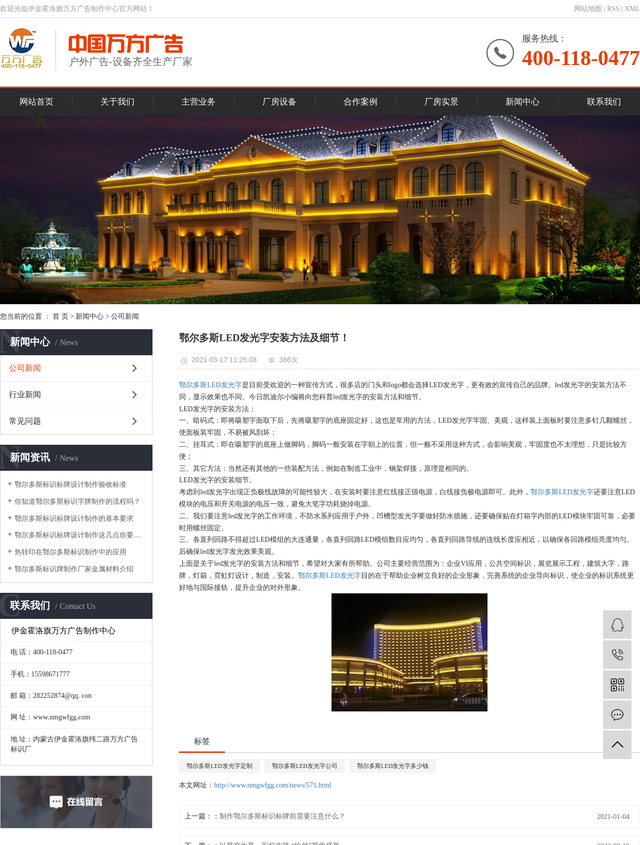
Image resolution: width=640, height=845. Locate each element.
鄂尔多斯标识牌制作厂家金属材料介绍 (74, 569)
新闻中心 (523, 102)
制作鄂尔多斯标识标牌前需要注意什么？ (283, 816)
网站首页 (37, 102)
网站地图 (588, 9)
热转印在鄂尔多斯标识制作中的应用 (70, 552)
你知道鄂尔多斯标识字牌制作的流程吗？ (77, 501)
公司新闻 (125, 316)
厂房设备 (279, 102)
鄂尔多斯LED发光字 (210, 385)
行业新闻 (25, 394)
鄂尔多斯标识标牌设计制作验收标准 (70, 484)
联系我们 (604, 102)
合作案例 (361, 102)
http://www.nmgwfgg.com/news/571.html (272, 785)
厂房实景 (441, 102)
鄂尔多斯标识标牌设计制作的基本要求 (74, 518)
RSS (613, 9)
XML (632, 9)
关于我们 (117, 102)
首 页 (60, 316)
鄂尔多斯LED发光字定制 (219, 765)
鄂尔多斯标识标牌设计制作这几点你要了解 (79, 535)
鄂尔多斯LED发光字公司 (305, 765)
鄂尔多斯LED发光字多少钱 (392, 765)
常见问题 (25, 421)
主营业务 (199, 102)
